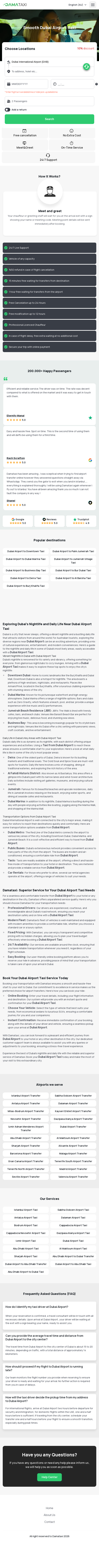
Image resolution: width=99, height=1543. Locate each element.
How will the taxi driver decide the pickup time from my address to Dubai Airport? (46, 1399)
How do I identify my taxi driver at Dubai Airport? (36, 1307)
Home (49, 1508)
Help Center (50, 1477)
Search (49, 119)
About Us (49, 1515)
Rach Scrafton (16, 458)
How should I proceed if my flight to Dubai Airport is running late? (44, 1368)
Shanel (11, 500)
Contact (49, 1522)
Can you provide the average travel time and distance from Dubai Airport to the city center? (44, 1337)
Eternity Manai (15, 415)
